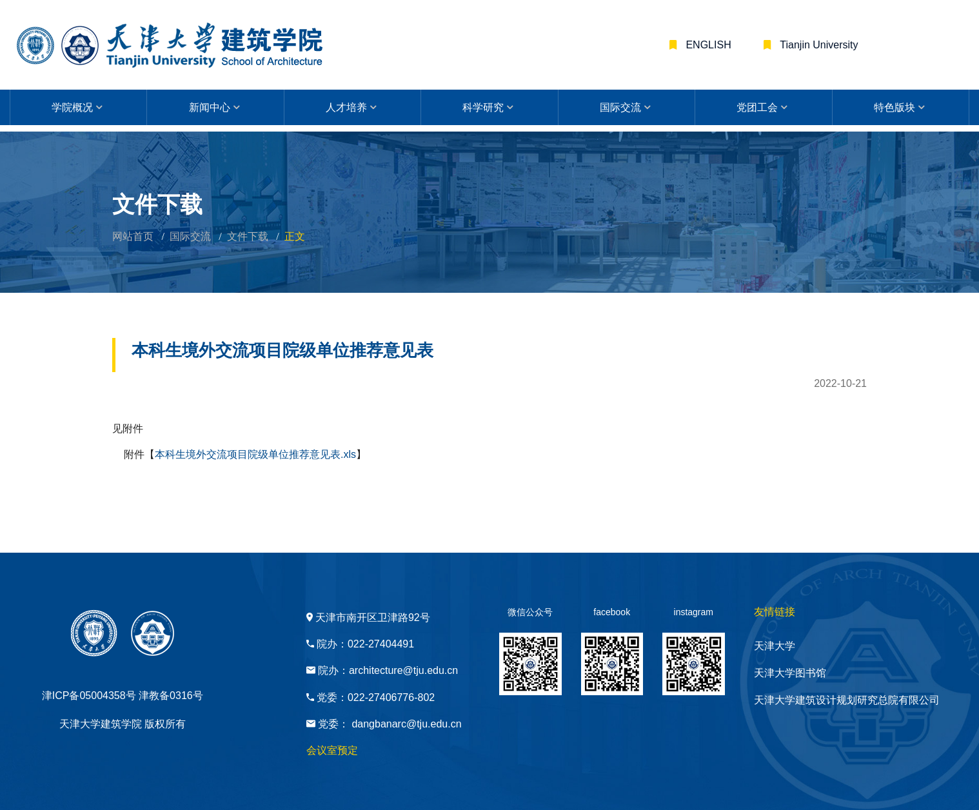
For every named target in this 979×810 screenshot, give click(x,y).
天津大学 (774, 645)
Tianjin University (817, 44)
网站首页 (132, 236)
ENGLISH (707, 44)
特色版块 (894, 107)
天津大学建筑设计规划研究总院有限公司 (847, 700)
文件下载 (247, 236)
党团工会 (757, 107)
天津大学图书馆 (790, 672)
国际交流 (620, 107)
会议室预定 (332, 750)
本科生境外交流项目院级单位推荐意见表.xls (255, 454)
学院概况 (72, 107)
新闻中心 (209, 107)
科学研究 (483, 107)
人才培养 (346, 107)
